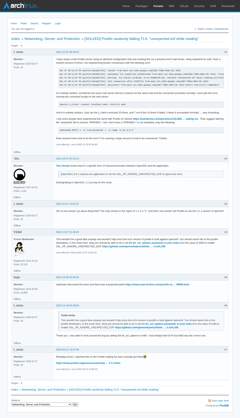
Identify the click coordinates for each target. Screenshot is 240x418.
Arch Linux (21, 5)
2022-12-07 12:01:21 (67, 203)
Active (209, 28)
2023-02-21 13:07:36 (67, 349)
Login (58, 23)
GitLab (184, 6)
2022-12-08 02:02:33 (67, 277)
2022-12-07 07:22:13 (67, 158)
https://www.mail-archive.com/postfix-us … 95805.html (157, 284)
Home (126, 6)
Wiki (171, 6)
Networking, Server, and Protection (52, 39)
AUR (213, 6)
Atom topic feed (220, 400)
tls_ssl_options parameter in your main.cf (157, 242)
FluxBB (224, 405)
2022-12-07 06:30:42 (67, 52)
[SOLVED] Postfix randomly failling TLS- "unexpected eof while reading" (141, 39)
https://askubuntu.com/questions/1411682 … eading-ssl (165, 118)
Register (46, 23)
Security (199, 6)
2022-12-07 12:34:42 (67, 232)
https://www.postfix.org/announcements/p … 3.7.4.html (88, 363)
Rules (24, 23)
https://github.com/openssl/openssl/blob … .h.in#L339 (133, 246)
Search (34, 23)
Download (228, 6)
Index (14, 23)
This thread (62, 165)
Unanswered (221, 28)
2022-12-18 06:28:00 (67, 305)
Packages (142, 6)
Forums (158, 6)
